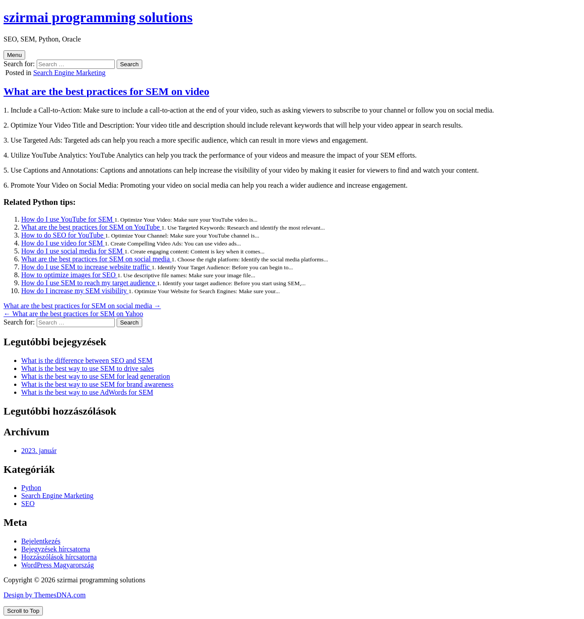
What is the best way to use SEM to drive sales (87, 368)
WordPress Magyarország (57, 565)
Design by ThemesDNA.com (45, 595)
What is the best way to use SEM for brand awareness (97, 384)
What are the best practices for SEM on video (106, 91)
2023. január (39, 450)
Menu (14, 55)
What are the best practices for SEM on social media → (82, 306)
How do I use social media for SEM (73, 251)
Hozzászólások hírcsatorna (59, 557)
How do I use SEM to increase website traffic (86, 267)
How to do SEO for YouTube (63, 235)
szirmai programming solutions (98, 17)
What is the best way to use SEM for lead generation (95, 376)
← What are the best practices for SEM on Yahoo (73, 313)
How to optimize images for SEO (69, 275)
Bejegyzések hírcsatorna (55, 549)
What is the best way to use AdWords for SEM (87, 392)
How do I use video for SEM (63, 243)
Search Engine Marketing (69, 72)
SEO (27, 503)
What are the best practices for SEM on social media (96, 259)
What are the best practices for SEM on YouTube (91, 227)
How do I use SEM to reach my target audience (89, 283)
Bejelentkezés (41, 541)
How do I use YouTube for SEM (67, 219)
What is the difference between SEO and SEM (86, 360)
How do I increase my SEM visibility (75, 290)
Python (31, 487)
